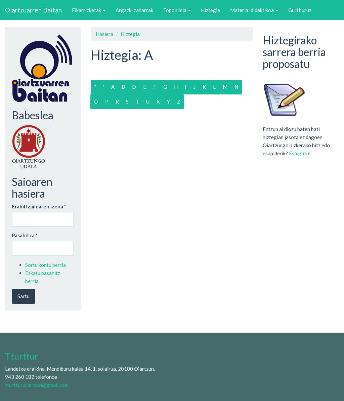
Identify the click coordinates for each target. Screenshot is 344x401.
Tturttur (21, 356)
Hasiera (104, 34)
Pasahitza (25, 235)
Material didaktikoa (254, 10)
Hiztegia (210, 10)
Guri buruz (299, 10)
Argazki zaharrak (134, 10)
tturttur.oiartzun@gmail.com (37, 385)
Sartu (23, 296)
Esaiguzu (299, 153)
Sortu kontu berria (45, 265)
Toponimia (177, 10)
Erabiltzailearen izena (39, 206)
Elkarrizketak (88, 10)
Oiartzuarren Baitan (33, 10)
